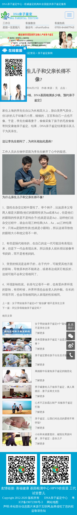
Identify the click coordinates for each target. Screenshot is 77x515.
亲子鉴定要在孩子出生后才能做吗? (54, 355)
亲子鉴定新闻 (45, 53)
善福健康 (22, 488)
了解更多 (40, 333)
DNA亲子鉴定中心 (56, 497)
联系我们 (71, 326)
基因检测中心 (40, 488)
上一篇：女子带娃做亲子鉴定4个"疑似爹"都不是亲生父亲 (33, 303)
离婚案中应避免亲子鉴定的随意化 (53, 371)
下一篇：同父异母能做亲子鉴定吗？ (22, 308)
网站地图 (52, 502)
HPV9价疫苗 (60, 488)
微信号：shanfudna (37, 27)
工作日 (6, 23)
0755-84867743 (64, 27)
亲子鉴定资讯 (27, 53)
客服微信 (30, 23)
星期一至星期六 (11, 27)
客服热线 (59, 23)
